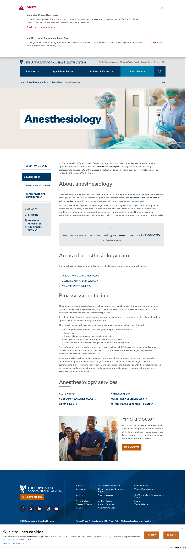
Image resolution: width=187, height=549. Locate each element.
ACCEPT (152, 535)
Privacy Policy (114, 523)
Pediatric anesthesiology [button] (76, 288)
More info (158, 42)
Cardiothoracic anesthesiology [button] (80, 277)
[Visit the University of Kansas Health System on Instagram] (48, 510)
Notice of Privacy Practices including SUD (91, 523)
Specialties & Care (63, 73)
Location (31, 73)
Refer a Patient (146, 64)
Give (164, 64)
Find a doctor (131, 449)
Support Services (105, 506)
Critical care (119, 395)
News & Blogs (82, 503)
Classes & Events (84, 506)
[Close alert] (162, 7)
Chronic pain (66, 405)
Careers (157, 64)
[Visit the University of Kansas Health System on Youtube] (56, 510)
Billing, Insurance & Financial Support (111, 492)
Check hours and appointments (41, 27)
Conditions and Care (38, 84)
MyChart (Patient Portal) (129, 64)
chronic (100, 168)
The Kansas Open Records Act (132, 523)
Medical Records (105, 503)
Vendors (148, 523)
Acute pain (65, 395)
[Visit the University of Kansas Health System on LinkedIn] (39, 510)
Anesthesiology (32, 179)
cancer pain (114, 168)
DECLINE (171, 535)
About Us (80, 487)
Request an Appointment (34, 224)
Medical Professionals (144, 491)
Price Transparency (106, 497)
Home (23, 84)
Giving (137, 503)
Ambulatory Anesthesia (38, 187)
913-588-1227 (31, 217)
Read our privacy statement (14, 543)
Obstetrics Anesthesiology (127, 400)
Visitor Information (106, 510)
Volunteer (80, 510)
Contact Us (81, 491)
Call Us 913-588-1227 (32, 499)
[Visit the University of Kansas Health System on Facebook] (23, 510)
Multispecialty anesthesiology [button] (80, 283)
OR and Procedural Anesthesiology (35, 197)
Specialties (57, 84)
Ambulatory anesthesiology (76, 400)
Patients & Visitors (100, 73)
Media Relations (142, 506)
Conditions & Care (36, 167)
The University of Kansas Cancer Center (149, 498)
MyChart (32, 232)
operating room (137, 199)
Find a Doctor (137, 73)
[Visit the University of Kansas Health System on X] (31, 510)
